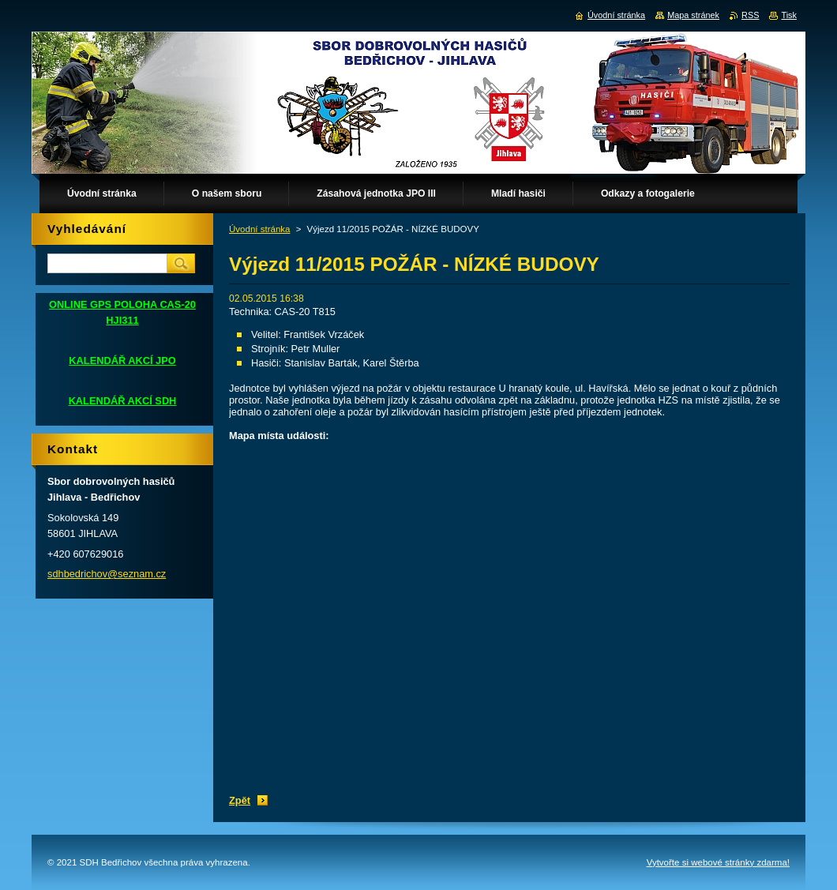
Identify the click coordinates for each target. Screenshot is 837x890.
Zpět (239, 800)
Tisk (789, 15)
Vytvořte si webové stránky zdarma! (718, 862)
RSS (750, 15)
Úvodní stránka (259, 229)
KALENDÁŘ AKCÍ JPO (122, 360)
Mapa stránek (693, 15)
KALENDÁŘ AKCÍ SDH (123, 401)
